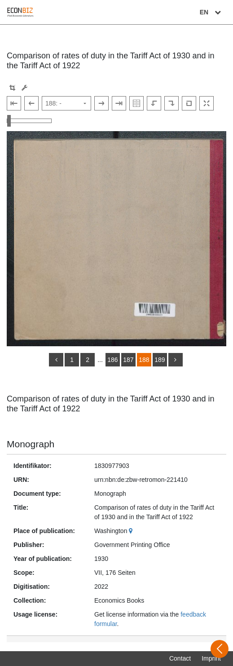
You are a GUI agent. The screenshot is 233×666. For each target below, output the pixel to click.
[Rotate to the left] (154, 103)
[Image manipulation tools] (24, 87)
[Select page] (66, 103)
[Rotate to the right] (171, 103)
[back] (56, 359)
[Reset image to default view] (189, 103)
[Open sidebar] (220, 649)
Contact (180, 658)
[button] (12, 88)
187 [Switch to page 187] (128, 359)
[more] (175, 359)
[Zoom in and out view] (29, 121)
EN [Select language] (211, 12)
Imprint (211, 658)
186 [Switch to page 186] (112, 359)
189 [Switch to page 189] (159, 359)
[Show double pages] (136, 103)
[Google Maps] (132, 530)
